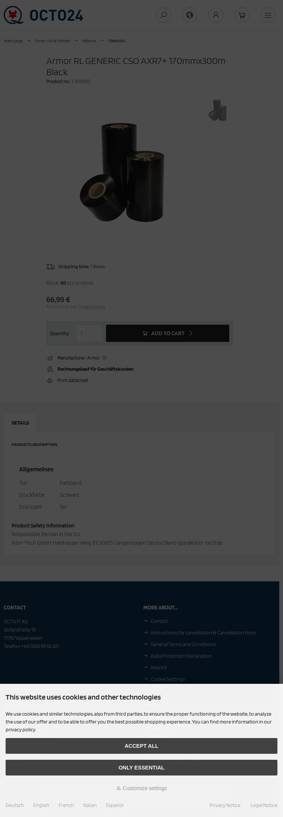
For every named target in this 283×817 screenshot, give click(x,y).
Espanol (115, 805)
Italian (90, 805)
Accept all (142, 746)
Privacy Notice (224, 805)
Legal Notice (264, 805)
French (66, 805)
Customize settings (141, 788)
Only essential (141, 768)
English (41, 805)
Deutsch (15, 805)
